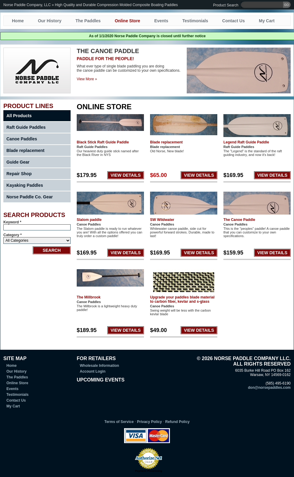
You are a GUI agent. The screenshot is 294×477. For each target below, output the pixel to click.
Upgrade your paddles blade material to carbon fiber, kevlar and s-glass (182, 299)
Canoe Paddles (21, 138)
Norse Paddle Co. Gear (29, 196)
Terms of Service (119, 422)
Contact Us (233, 20)
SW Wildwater (162, 220)
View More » (87, 79)
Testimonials (195, 20)
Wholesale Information (99, 365)
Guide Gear (17, 162)
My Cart (266, 20)
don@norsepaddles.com (269, 387)
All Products (18, 115)
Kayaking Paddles (24, 185)
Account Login (92, 371)
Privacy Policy (149, 422)
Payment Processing (148, 470)
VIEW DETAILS (126, 175)
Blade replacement (25, 150)
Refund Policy (177, 422)
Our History (49, 20)
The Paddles (88, 20)
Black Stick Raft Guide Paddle (103, 142)
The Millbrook (89, 297)
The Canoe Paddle (239, 220)
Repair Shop (18, 173)
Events (161, 20)
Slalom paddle (89, 220)
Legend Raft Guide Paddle (246, 142)
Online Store (127, 20)
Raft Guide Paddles (26, 127)
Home (18, 20)
